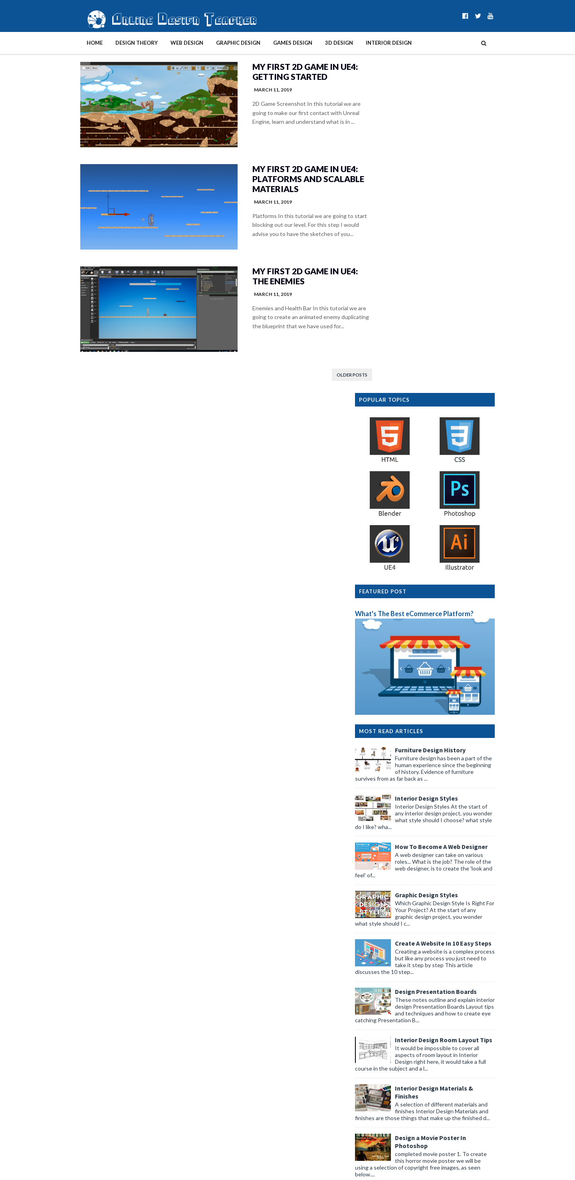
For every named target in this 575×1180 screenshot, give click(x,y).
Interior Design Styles (442, 479)
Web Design (170, 43)
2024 (381, 1048)
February (392, 1023)
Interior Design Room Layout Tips (460, 721)
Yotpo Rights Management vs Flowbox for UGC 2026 (438, 981)
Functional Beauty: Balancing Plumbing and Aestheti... (432, 996)
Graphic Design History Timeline (457, 875)
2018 (381, 1096)
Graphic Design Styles (442, 576)
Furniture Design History (446, 431)
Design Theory (120, 43)
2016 (381, 1112)
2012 (381, 1145)
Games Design (276, 43)
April (387, 1007)
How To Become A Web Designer (457, 527)
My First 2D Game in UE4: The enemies (278, 280)
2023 (381, 1056)
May (387, 969)
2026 (381, 961)
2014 (381, 1129)
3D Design (323, 43)
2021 (381, 1072)
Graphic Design (222, 43)
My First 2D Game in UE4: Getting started (278, 72)
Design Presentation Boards (452, 672)
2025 (381, 1039)
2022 (381, 1064)
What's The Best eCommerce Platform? (430, 294)
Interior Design (372, 43)
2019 (381, 1088)
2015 (381, 1120)
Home (78, 43)
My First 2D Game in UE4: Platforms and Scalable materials (281, 181)
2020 (381, 1080)
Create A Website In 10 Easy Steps (459, 624)
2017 (381, 1104)
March (389, 1015)
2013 (381, 1137)
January (391, 1031)
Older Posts (323, 379)
